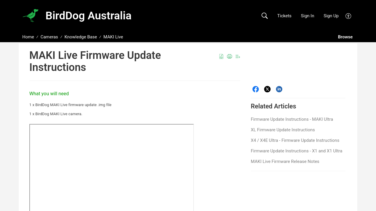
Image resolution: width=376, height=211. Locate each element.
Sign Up (331, 15)
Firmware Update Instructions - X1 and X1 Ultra (296, 151)
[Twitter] (267, 89)
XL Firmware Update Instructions (283, 129)
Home (28, 37)
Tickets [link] (284, 15)
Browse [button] (346, 37)
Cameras (49, 37)
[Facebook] (255, 89)
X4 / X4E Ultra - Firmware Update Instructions (295, 140)
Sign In (307, 15)
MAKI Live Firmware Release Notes (285, 161)
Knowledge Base (80, 37)
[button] (264, 16)
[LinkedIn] (279, 89)
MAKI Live (113, 37)
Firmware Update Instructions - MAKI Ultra (292, 119)
